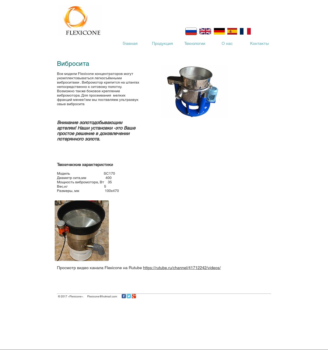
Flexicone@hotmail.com (102, 296)
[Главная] (130, 43)
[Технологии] (195, 43)
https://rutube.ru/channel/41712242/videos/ (182, 267)
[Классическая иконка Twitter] (129, 296)
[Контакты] (259, 43)
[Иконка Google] (134, 296)
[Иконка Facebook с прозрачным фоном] (124, 296)
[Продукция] (162, 43)
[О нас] (227, 43)
